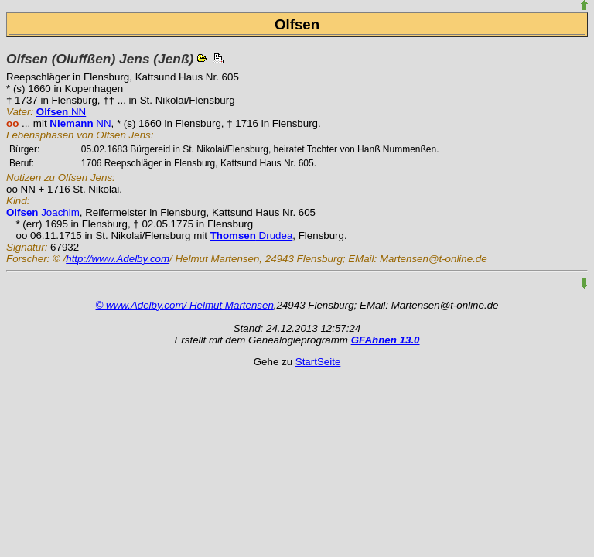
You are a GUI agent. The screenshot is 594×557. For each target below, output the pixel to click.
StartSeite (318, 361)
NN (61, 112)
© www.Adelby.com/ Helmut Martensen (185, 305)
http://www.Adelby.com (117, 259)
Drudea (251, 235)
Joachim (43, 212)
